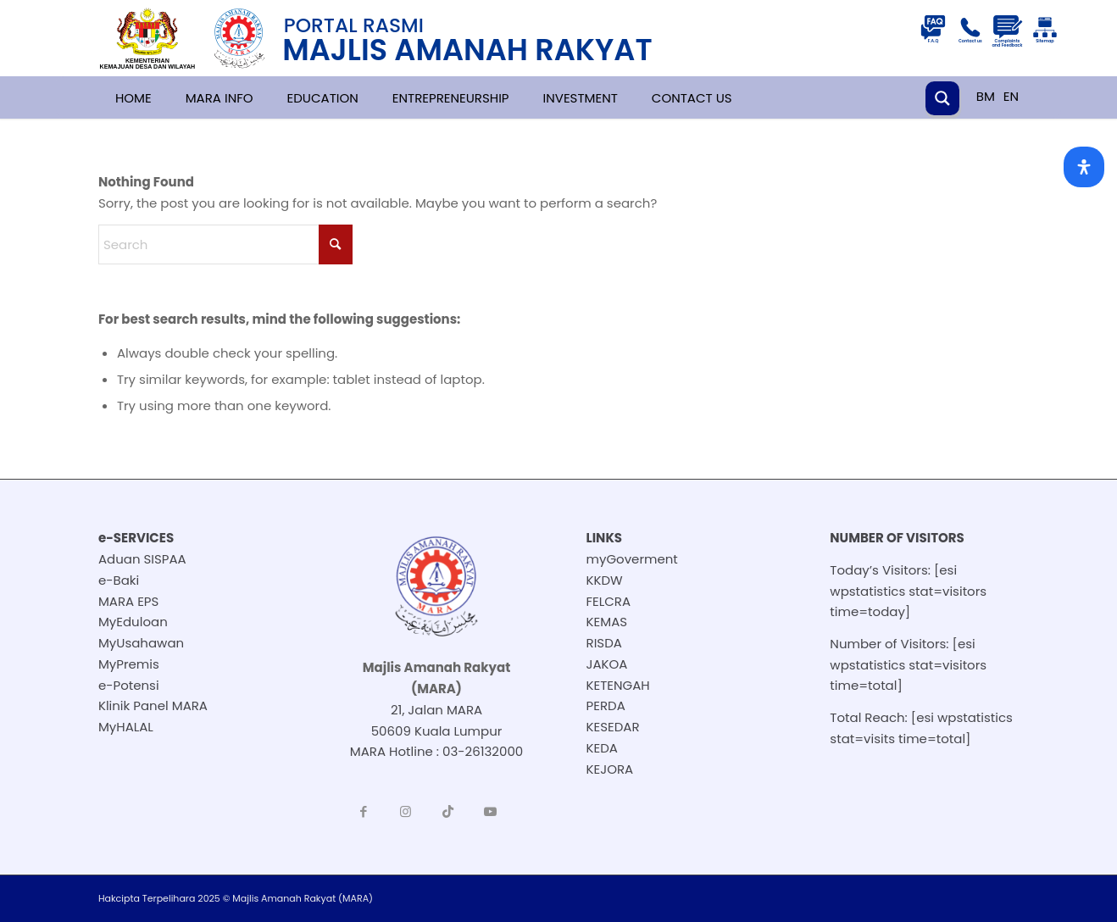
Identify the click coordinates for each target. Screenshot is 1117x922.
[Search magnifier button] (942, 98)
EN (1011, 96)
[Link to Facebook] (363, 812)
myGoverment (632, 559)
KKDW (604, 580)
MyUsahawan (141, 643)
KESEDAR (613, 727)
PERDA (605, 705)
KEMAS (607, 621)
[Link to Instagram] (406, 812)
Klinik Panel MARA (153, 705)
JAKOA (607, 664)
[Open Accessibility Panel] (1084, 167)
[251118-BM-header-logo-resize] (395, 38)
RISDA (604, 643)
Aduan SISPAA (142, 559)
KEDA (602, 748)
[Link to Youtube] (491, 812)
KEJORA (610, 769)
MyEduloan (133, 621)
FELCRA (608, 601)
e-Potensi (128, 685)
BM (985, 96)
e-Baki (118, 580)
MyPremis (128, 664)
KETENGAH (618, 685)
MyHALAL (125, 727)
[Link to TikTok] (448, 812)
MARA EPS (128, 601)
